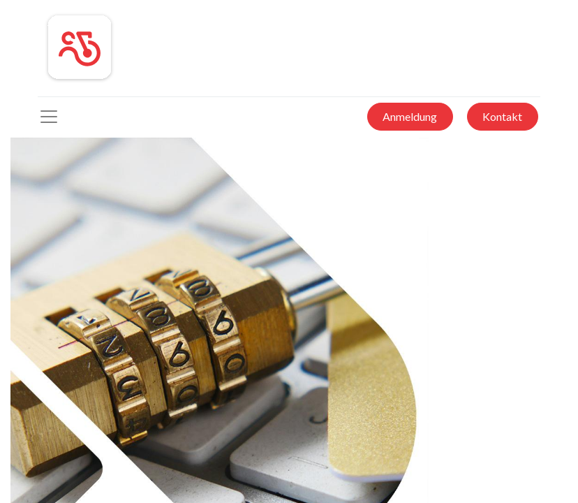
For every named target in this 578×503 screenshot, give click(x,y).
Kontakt (502, 116)
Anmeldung (410, 116)
